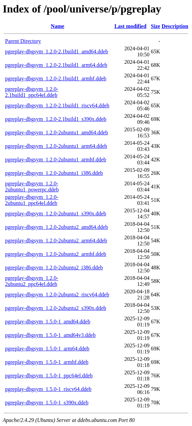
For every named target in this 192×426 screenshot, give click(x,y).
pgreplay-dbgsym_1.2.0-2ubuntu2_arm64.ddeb (56, 240)
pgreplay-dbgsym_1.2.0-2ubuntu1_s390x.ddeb (55, 213)
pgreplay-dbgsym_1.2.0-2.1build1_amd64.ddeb (56, 51)
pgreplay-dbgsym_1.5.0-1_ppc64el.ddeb (49, 375)
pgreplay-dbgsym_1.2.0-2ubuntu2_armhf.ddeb (55, 254)
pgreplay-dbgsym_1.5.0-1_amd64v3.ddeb (50, 335)
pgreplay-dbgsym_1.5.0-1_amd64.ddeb (47, 321)
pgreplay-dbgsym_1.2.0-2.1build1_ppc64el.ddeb (31, 92)
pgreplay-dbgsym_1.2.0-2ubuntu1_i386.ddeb (54, 173)
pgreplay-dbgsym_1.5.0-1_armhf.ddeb (47, 362)
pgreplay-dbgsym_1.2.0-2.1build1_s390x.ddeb (55, 119)
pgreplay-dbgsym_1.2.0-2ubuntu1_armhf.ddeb (55, 159)
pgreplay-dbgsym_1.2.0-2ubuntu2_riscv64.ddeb (57, 294)
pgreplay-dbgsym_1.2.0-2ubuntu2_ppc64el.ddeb (31, 281)
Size (155, 26)
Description (175, 26)
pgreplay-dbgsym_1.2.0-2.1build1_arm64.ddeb (56, 65)
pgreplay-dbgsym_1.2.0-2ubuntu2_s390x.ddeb (55, 308)
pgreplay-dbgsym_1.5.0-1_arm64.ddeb (47, 348)
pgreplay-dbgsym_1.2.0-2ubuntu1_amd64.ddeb (56, 132)
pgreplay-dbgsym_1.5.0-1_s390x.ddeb (47, 402)
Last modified (130, 26)
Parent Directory (23, 41)
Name (57, 26)
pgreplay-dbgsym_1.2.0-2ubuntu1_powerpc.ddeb (32, 186)
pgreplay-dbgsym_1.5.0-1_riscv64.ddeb (48, 389)
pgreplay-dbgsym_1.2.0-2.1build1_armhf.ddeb (55, 78)
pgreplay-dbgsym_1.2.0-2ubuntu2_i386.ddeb (54, 267)
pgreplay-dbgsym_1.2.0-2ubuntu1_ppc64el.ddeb (31, 200)
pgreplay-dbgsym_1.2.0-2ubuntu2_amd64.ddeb (56, 227)
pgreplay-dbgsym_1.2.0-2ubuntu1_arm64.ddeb (56, 146)
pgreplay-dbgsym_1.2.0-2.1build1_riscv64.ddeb (57, 105)
